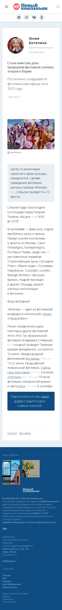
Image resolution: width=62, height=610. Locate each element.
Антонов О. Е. (27, 546)
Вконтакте (16, 584)
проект (47, 314)
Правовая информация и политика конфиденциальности (29, 522)
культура (12, 433)
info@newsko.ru (9, 561)
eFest (21, 386)
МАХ (9, 584)
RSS (4, 578)
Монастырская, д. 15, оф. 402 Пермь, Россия (15, 550)
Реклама (6, 575)
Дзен (4, 584)
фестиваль (33, 358)
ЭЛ (39, 513)
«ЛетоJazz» (14, 377)
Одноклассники (9, 587)
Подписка (6, 581)
